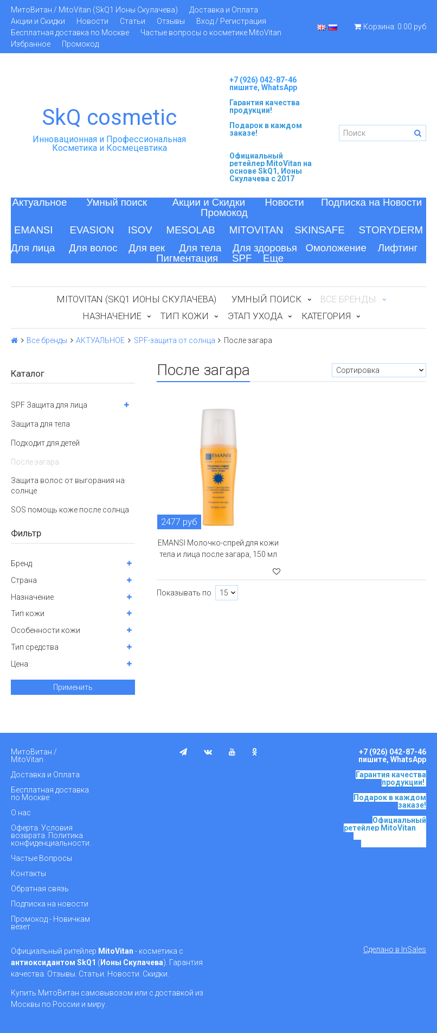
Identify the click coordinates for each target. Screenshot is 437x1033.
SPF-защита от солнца (174, 340)
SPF (242, 258)
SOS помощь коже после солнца (70, 509)
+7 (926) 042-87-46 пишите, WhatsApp (263, 83)
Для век (146, 248)
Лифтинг (398, 248)
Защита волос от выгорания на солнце (68, 485)
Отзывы (171, 21)
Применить (73, 687)
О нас (21, 812)
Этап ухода (255, 315)
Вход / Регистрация (231, 21)
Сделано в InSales (394, 949)
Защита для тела (40, 424)
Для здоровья (265, 248)
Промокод (80, 44)
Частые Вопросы (41, 858)
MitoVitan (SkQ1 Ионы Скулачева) (136, 299)
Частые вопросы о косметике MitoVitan (210, 32)
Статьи (132, 21)
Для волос (93, 248)
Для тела (200, 248)
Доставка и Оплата (223, 10)
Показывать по (184, 593)
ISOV (140, 230)
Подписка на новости (49, 903)
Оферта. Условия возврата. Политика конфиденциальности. (51, 835)
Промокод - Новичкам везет (50, 923)
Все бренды (47, 340)
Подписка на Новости (371, 202)
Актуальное (39, 202)
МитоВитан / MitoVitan (34, 755)
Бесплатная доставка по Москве (70, 32)
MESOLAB (190, 230)
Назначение (112, 315)
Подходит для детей (45, 443)
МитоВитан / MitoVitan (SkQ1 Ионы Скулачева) (94, 10)
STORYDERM (391, 230)
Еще (273, 258)
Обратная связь (40, 888)
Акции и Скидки (38, 21)
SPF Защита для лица (49, 405)
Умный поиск (117, 202)
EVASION (92, 230)
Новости (92, 21)
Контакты (28, 873)
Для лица (33, 248)
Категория (326, 315)
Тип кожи (184, 315)
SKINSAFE (319, 230)
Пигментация (187, 258)
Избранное (30, 44)
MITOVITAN (256, 230)
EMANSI (33, 230)
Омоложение (336, 248)
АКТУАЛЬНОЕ (100, 340)
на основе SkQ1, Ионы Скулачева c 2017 (270, 171)
